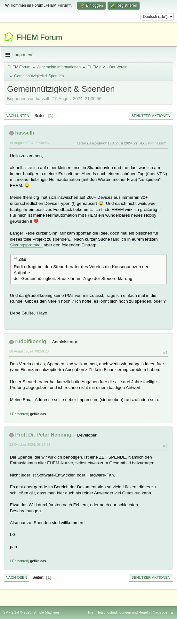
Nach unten (17, 116)
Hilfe (89, 612)
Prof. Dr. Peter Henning (43, 434)
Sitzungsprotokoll (26, 245)
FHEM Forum (39, 37)
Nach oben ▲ (163, 612)
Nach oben (16, 577)
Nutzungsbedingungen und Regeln (122, 612)
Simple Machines (46, 612)
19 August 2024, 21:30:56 (29, 143)
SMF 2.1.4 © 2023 (17, 612)
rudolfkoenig (30, 341)
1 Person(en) (19, 414)
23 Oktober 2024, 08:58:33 (29, 444)
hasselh (24, 132)
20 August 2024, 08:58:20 (29, 351)
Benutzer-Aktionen (151, 116)
